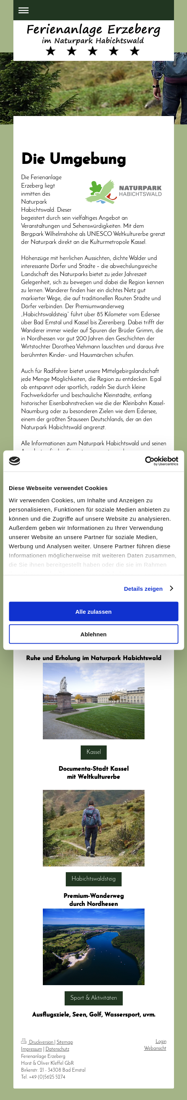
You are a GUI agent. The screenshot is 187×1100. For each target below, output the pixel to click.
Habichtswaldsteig (94, 879)
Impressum (31, 1049)
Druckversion (37, 1042)
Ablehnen (93, 634)
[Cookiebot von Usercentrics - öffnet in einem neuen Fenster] (144, 461)
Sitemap (65, 1042)
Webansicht (155, 1048)
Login (161, 1041)
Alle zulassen (93, 611)
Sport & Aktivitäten (93, 998)
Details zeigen (143, 588)
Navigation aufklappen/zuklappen (93, 10)
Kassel (93, 752)
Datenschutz (57, 1049)
